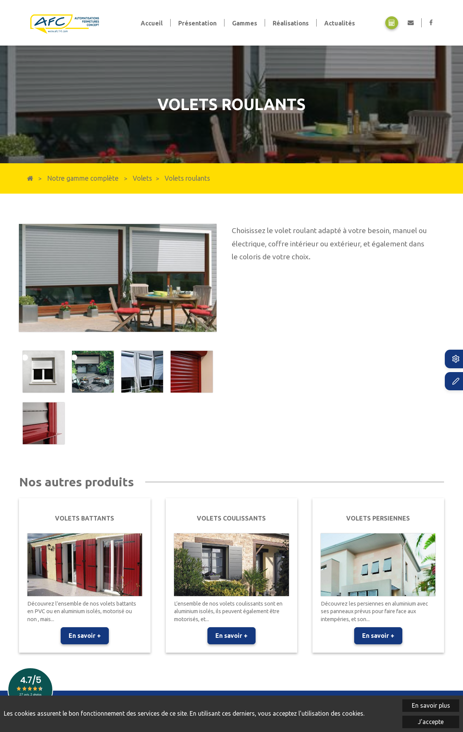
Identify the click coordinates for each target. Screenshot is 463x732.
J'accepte (431, 721)
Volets (142, 178)
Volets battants (84, 518)
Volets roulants (187, 178)
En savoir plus (431, 705)
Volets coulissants (231, 518)
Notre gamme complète (83, 178)
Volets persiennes (378, 518)
